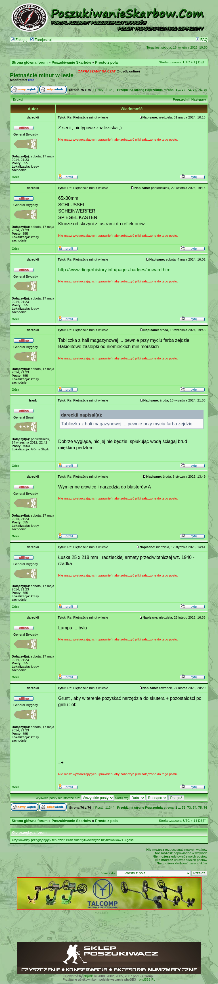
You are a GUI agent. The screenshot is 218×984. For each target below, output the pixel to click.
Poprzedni (181, 99)
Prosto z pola (106, 63)
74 (194, 89)
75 (200, 89)
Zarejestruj (41, 40)
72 (183, 89)
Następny (198, 99)
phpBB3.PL (147, 979)
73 (189, 89)
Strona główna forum (30, 63)
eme (31, 80)
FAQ (201, 40)
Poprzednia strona (159, 89)
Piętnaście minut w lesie (42, 75)
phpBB (88, 976)
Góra (15, 177)
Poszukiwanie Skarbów (71, 63)
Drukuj (18, 99)
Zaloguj (19, 40)
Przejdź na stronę (130, 89)
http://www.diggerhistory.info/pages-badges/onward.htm (114, 269)
